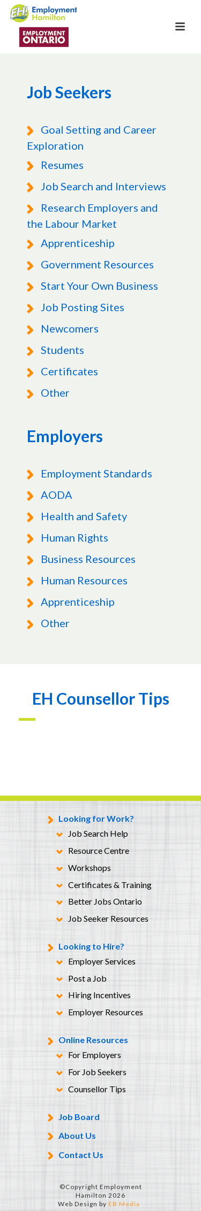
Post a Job (81, 979)
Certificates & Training (104, 885)
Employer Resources (99, 1012)
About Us (72, 1136)
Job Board (74, 1117)
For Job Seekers (91, 1072)
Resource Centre (92, 851)
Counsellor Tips (91, 1089)
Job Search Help (92, 834)
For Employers (88, 1055)
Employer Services (96, 962)
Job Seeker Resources (102, 919)
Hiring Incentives (93, 995)
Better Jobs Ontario (99, 902)
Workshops (83, 868)
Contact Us (75, 1155)
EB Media (124, 1204)
